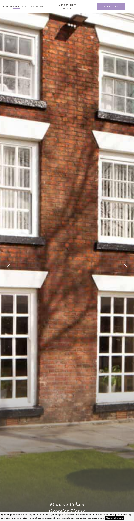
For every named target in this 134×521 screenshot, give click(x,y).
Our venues (16, 6)
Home (5, 6)
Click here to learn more (114, 518)
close (130, 516)
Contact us (111, 7)
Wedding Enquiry (33, 6)
